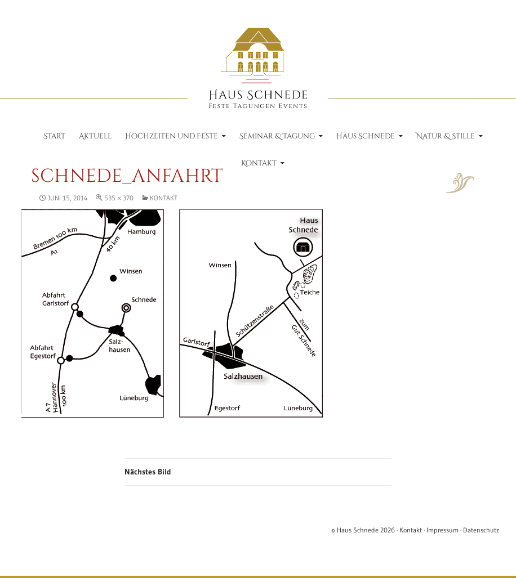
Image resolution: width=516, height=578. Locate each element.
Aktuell (95, 136)
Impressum (442, 530)
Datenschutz (481, 530)
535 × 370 (119, 198)
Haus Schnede (365, 136)
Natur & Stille (445, 136)
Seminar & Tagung (277, 136)
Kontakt (259, 163)
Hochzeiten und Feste (171, 136)
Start (54, 136)
